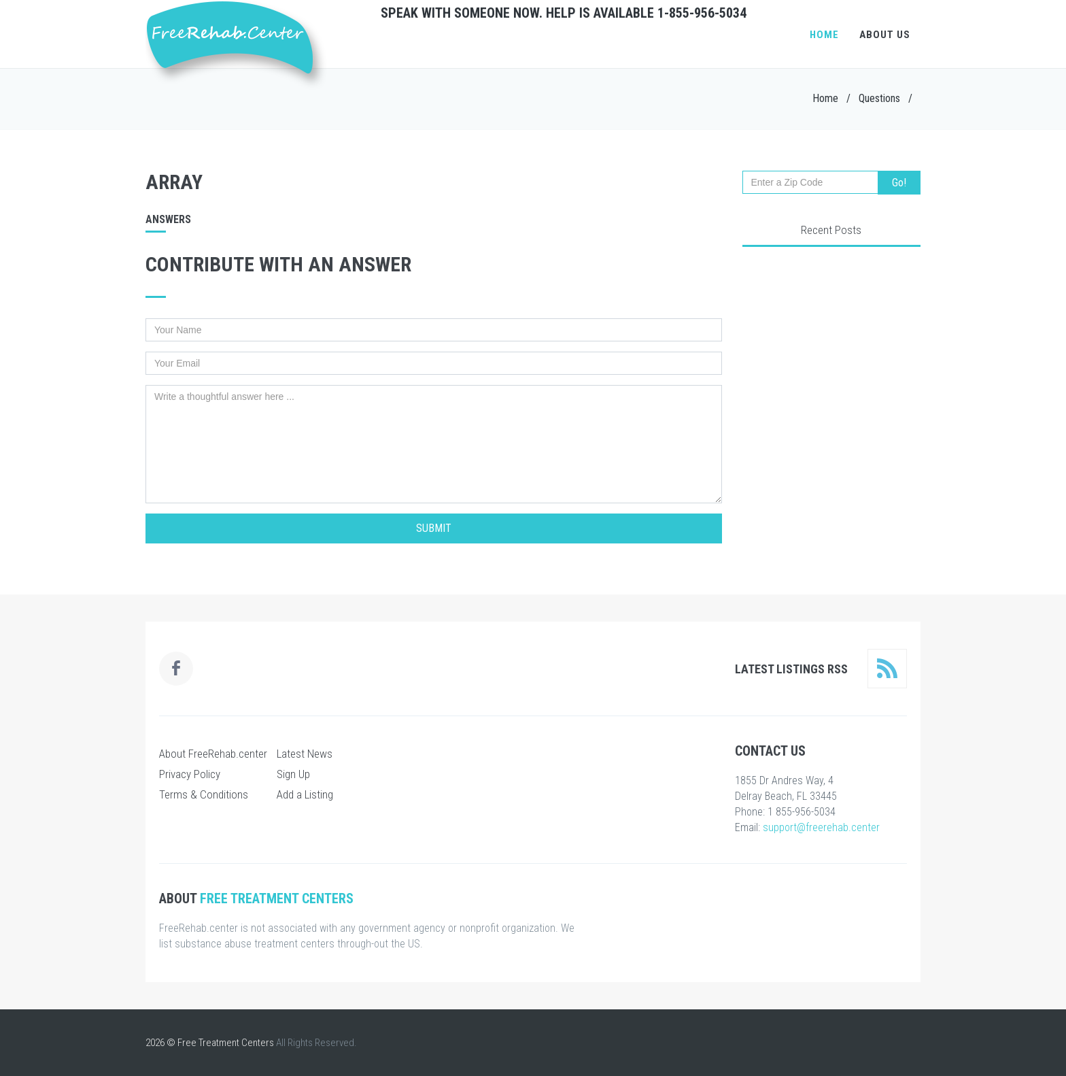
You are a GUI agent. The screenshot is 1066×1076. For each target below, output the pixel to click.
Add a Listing (305, 794)
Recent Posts (831, 230)
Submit (433, 528)
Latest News (304, 753)
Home (824, 35)
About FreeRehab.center (213, 753)
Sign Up (293, 774)
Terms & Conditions (203, 794)
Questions (879, 98)
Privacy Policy (189, 774)
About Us (884, 35)
